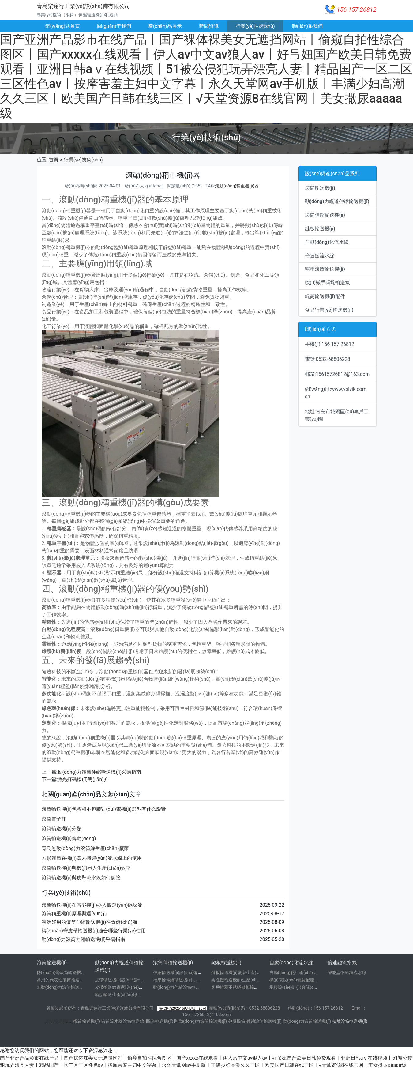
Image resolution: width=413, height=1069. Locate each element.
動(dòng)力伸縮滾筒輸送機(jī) (181, 987)
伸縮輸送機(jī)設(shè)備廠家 (180, 972)
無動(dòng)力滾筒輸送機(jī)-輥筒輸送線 (74, 987)
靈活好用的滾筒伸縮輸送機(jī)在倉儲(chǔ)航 (89, 922)
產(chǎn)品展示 (165, 26)
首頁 (53, 160)
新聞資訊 (209, 26)
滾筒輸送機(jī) (59, 1021)
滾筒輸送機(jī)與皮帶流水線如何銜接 (81, 878)
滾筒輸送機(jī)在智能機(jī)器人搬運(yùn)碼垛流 (92, 905)
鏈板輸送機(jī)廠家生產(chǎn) (239, 972)
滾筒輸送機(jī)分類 (62, 829)
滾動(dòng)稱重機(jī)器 (237, 186)
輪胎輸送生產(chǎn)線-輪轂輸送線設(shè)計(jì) (139, 994)
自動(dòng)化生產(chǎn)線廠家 (299, 972)
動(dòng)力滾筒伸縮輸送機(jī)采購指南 (99, 772)
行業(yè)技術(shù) (255, 26)
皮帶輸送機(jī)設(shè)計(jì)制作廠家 (128, 979)
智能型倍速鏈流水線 (347, 972)
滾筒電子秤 (54, 819)
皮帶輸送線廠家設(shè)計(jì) (121, 987)
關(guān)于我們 (114, 26)
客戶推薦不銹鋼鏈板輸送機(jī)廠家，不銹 (250, 987)
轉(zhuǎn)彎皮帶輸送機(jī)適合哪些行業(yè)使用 (94, 931)
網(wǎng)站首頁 (62, 26)
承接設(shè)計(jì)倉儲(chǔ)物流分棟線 (305, 987)
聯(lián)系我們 (307, 26)
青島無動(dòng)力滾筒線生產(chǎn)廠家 (85, 848)
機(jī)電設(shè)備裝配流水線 (296, 979)
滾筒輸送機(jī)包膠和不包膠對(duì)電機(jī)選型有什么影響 (104, 809)
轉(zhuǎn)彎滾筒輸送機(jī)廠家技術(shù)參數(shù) (84, 972)
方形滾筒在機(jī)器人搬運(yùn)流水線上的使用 (92, 858)
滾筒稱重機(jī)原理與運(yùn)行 (74, 913)
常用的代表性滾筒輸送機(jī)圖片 (67, 979)
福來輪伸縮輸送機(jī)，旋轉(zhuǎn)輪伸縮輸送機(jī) (202, 979)
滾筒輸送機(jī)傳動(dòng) (69, 838)
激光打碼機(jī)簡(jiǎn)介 (82, 779)
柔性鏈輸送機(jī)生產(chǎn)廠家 (241, 979)
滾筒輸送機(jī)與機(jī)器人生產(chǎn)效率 (86, 868)
